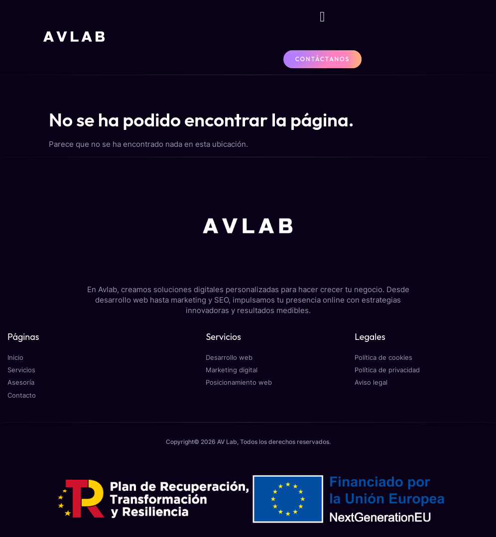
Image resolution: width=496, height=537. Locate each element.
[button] (322, 16)
